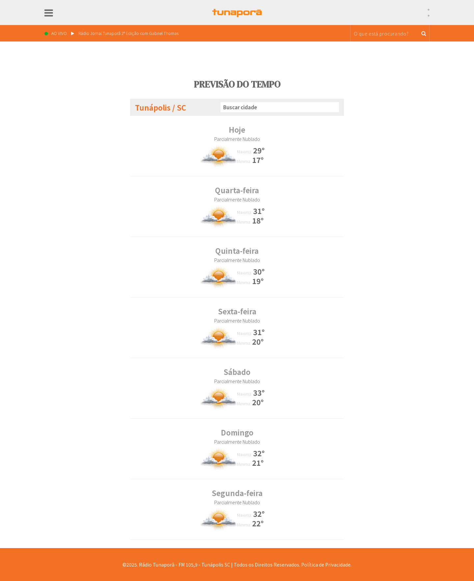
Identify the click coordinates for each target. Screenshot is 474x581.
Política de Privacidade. (326, 564)
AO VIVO (111, 33)
